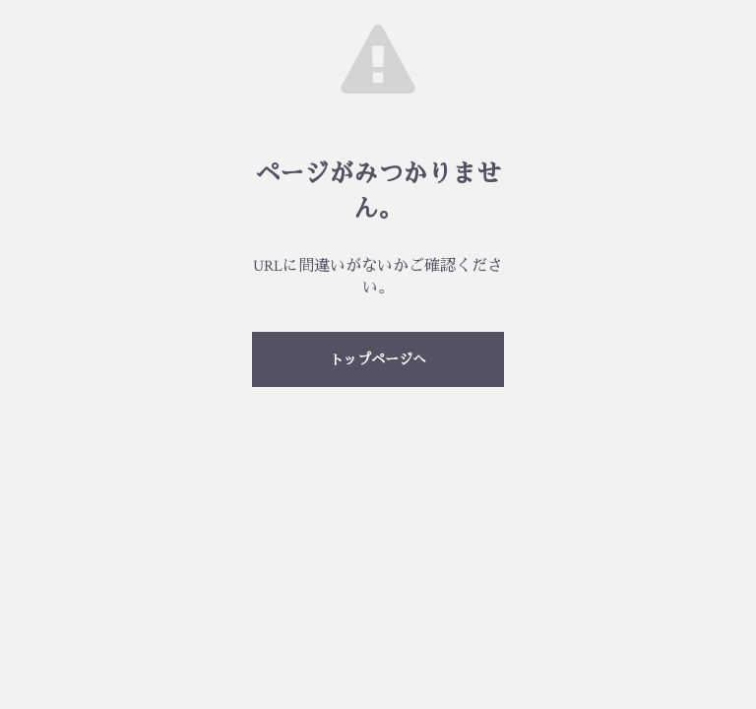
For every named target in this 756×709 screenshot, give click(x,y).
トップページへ (378, 360)
